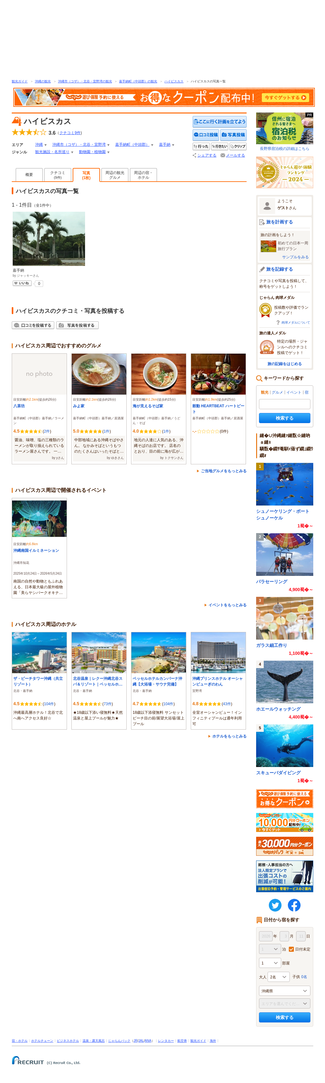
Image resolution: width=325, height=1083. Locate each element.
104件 (49, 704)
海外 (213, 1040)
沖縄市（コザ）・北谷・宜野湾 (79, 144)
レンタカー (166, 1040)
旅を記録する (279, 269)
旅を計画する (279, 221)
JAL (141, 1040)
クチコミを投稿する (206, 135)
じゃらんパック (119, 1040)
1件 (106, 431)
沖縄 (39, 144)
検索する (285, 418)
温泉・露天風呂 (94, 1040)
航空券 (182, 1040)
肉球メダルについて (296, 322)
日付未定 (302, 949)
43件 (227, 704)
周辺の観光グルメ (114, 175)
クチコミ (57, 175)
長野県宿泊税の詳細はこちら (284, 132)
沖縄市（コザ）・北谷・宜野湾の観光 (85, 81)
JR (135, 1040)
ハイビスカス (173, 81)
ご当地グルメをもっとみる (224, 471)
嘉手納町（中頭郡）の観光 (138, 81)
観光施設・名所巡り (52, 152)
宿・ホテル (20, 1040)
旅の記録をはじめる (285, 364)
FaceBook (294, 905)
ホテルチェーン (42, 1040)
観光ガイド (20, 81)
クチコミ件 (70, 133)
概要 (29, 174)
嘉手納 (164, 144)
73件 (107, 704)
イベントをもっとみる (228, 605)
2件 (47, 431)
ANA (148, 1040)
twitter (275, 905)
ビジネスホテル (68, 1040)
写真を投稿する (233, 135)
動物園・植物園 (92, 152)
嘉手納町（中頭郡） (132, 144)
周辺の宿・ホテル (143, 175)
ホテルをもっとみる (229, 736)
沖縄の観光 (43, 81)
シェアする (206, 155)
